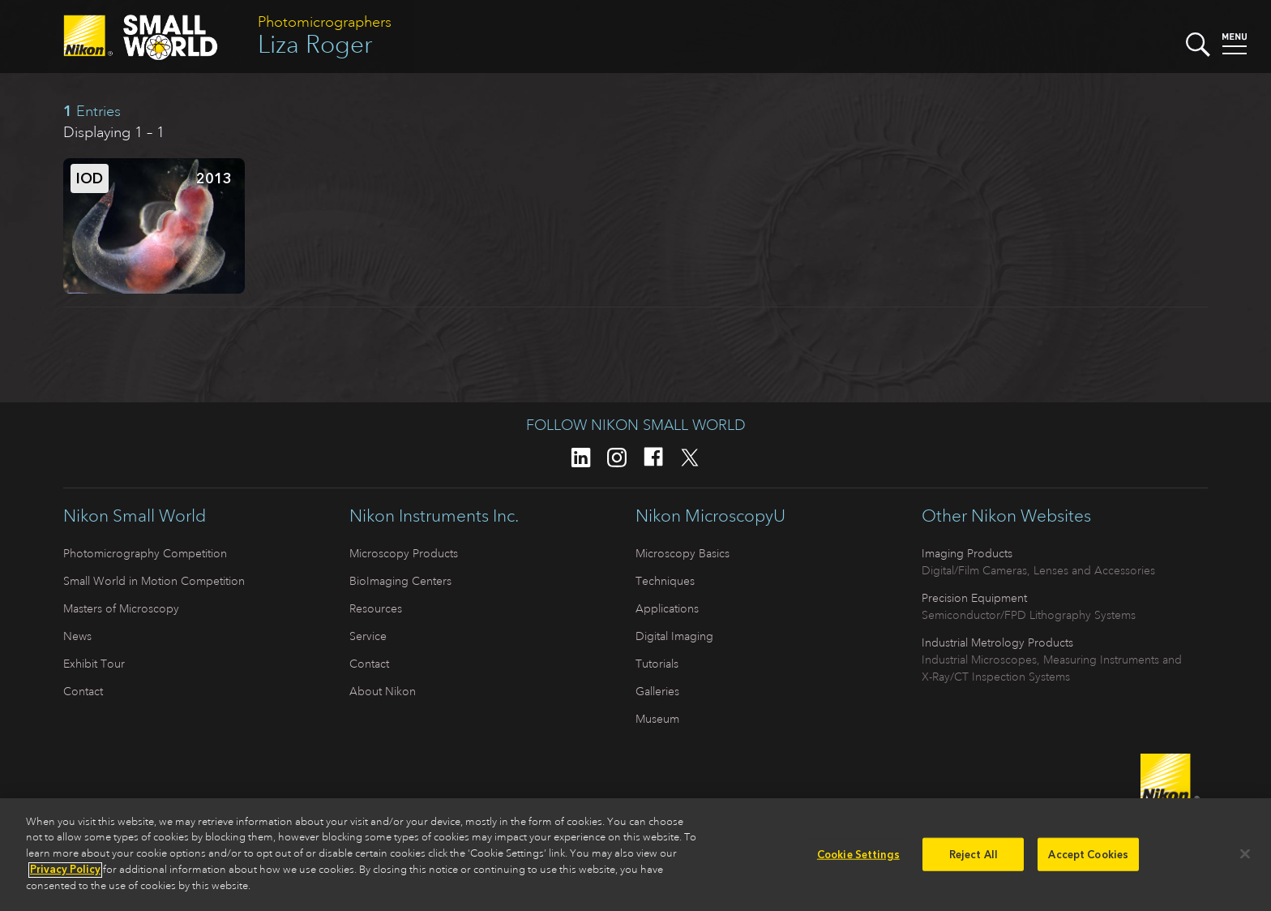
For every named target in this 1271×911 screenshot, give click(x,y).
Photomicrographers (325, 22)
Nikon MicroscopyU (710, 515)
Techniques (665, 581)
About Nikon (382, 691)
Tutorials (657, 663)
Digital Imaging (674, 636)
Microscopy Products (403, 553)
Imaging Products (967, 553)
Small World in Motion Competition (154, 581)
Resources (375, 608)
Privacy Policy (65, 874)
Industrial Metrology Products (997, 642)
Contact (83, 691)
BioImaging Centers (400, 581)
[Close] (1245, 858)
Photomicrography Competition (145, 553)
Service (368, 636)
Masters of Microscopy (121, 608)
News (77, 636)
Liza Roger (315, 44)
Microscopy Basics (683, 553)
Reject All (973, 859)
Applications (667, 608)
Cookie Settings (858, 859)
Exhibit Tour (94, 663)
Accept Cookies (1088, 859)
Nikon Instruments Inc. (434, 515)
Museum (657, 718)
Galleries (657, 691)
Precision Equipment (974, 598)
